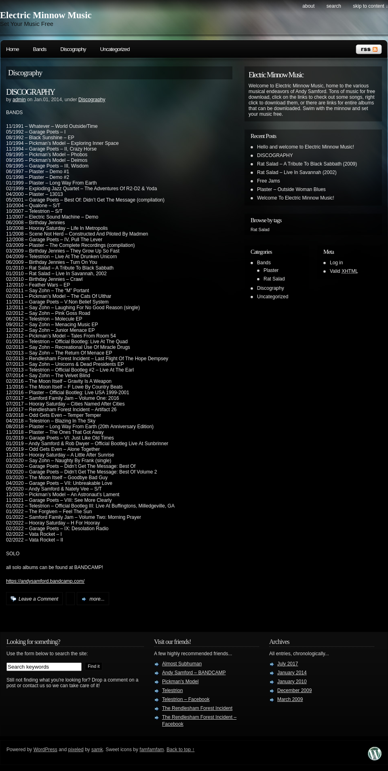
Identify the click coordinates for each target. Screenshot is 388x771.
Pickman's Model (180, 681)
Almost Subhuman (182, 664)
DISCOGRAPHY (30, 91)
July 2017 (287, 664)
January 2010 (292, 681)
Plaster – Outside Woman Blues (291, 189)
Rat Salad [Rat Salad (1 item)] (260, 229)
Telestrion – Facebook (185, 699)
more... (96, 599)
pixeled (76, 749)
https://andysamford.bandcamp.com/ (45, 581)
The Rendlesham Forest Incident (197, 708)
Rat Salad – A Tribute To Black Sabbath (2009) (307, 164)
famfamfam (151, 749)
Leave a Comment (38, 599)
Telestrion (172, 690)
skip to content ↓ (370, 6)
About (308, 6)
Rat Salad (274, 279)
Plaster (271, 270)
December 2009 (294, 690)
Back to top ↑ (180, 749)
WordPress (45, 749)
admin (19, 99)
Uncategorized (114, 49)
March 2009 (290, 699)
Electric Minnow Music (46, 15)
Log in (336, 262)
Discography (73, 49)
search (334, 6)
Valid (344, 271)
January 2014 (292, 672)
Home (12, 49)
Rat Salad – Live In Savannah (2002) (297, 172)
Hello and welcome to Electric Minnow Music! (305, 147)
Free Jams (268, 181)
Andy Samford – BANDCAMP (194, 672)
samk (97, 749)
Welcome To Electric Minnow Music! (295, 198)
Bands (39, 49)
